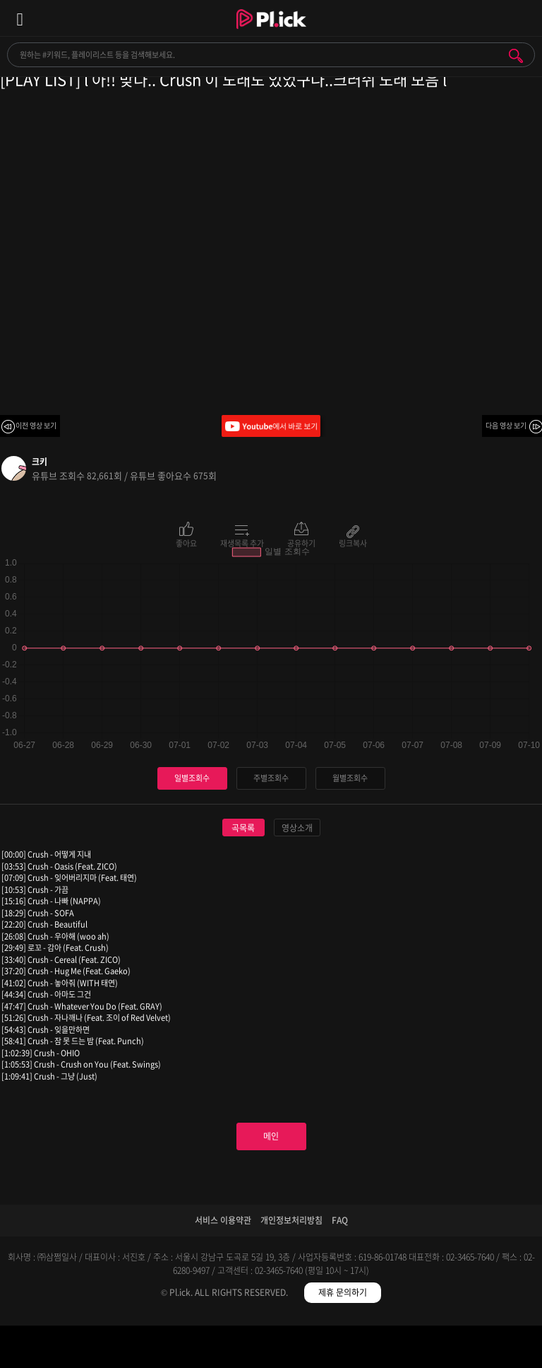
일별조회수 (192, 778)
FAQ (340, 1220)
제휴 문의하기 (342, 1292)
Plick (271, 31)
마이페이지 (474, 1349)
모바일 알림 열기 (523, 18)
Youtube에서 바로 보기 (271, 426)
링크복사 (353, 542)
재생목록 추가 (242, 542)
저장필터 (339, 1349)
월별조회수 (350, 778)
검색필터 (203, 1349)
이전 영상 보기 (36, 425)
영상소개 (297, 828)
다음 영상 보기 (506, 425)
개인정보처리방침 (291, 1220)
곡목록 (243, 828)
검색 (516, 56)
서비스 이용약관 (223, 1220)
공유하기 (301, 542)
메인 (271, 1136)
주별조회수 (271, 778)
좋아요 (186, 542)
